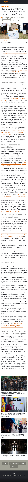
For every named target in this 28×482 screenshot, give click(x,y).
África (5, 463)
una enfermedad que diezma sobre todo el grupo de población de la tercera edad (13, 163)
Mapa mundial (20, 17)
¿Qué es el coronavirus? (9, 17)
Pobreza (14, 467)
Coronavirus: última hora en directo (12, 21)
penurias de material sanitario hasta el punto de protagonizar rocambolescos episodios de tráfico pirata (12, 325)
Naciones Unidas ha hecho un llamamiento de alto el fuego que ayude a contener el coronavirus (13, 132)
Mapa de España (6, 19)
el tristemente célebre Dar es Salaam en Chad (13, 211)
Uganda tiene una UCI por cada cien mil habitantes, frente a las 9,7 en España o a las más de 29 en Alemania (13, 196)
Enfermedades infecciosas (17, 463)
